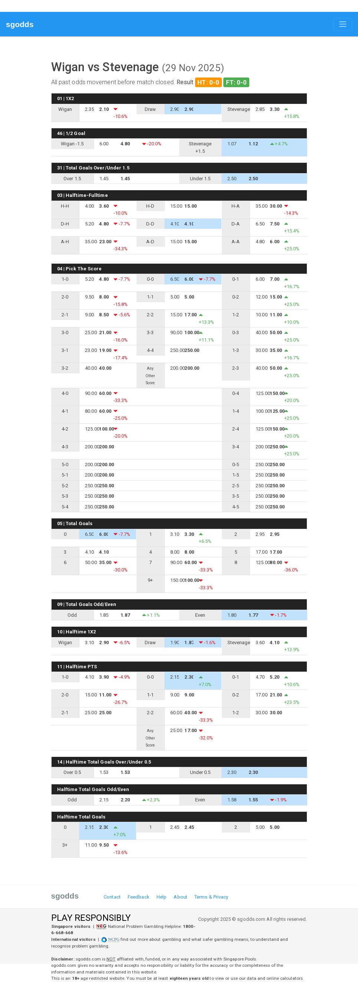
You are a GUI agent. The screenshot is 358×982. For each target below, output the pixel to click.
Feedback (139, 897)
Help (162, 897)
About (180, 897)
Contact (112, 897)
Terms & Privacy (211, 897)
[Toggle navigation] (343, 24)
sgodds (20, 24)
